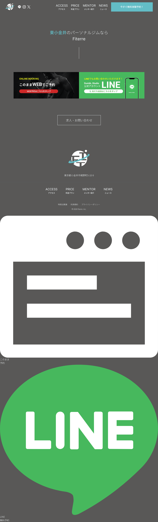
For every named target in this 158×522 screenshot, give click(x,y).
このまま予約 (79, 290)
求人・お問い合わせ (79, 120)
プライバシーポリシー (90, 204)
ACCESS (62, 7)
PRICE (75, 7)
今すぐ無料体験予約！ (131, 6)
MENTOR (89, 7)
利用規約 (74, 204)
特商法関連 (62, 204)
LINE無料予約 (79, 443)
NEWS (103, 7)
